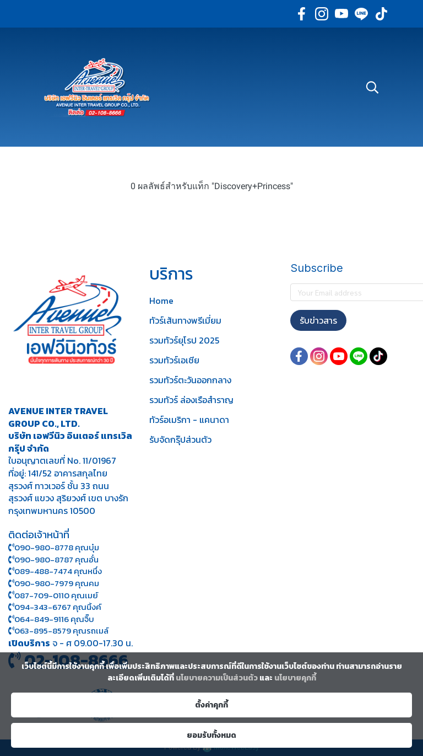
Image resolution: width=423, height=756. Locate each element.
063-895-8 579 (42, 630)
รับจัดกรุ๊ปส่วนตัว (180, 439)
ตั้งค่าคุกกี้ (211, 705)
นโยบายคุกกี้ (295, 678)
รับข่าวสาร (318, 320)
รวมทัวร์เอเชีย (174, 360)
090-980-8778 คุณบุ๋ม (53, 547)
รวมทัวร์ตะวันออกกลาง (190, 380)
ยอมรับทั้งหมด (211, 735)
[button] (372, 87)
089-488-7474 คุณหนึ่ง (55, 571)
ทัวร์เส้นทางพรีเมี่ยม (185, 320)
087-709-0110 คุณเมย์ (56, 595)
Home (161, 300)
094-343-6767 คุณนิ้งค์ (54, 606)
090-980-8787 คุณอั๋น (56, 559)
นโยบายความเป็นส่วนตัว (217, 678)
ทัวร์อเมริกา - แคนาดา (189, 419)
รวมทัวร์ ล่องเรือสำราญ (191, 399)
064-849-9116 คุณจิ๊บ (51, 619)
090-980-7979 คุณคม (56, 583)
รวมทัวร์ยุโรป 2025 (184, 340)
